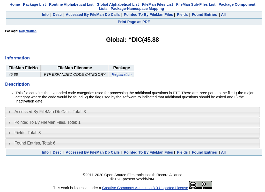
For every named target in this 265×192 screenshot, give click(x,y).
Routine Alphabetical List (71, 4)
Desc (57, 14)
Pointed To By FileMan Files (148, 14)
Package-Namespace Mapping (137, 8)
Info (45, 14)
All (223, 14)
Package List (34, 4)
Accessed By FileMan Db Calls (93, 14)
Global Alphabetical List (118, 4)
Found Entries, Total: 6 (34, 143)
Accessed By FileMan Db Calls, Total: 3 (50, 111)
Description (17, 84)
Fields (182, 14)
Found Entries (204, 14)
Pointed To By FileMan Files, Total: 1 (47, 122)
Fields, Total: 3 (27, 133)
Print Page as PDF (134, 22)
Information (17, 57)
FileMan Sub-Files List (196, 4)
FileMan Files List (157, 4)
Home (15, 4)
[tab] (132, 112)
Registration (27, 30)
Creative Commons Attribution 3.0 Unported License (145, 188)
